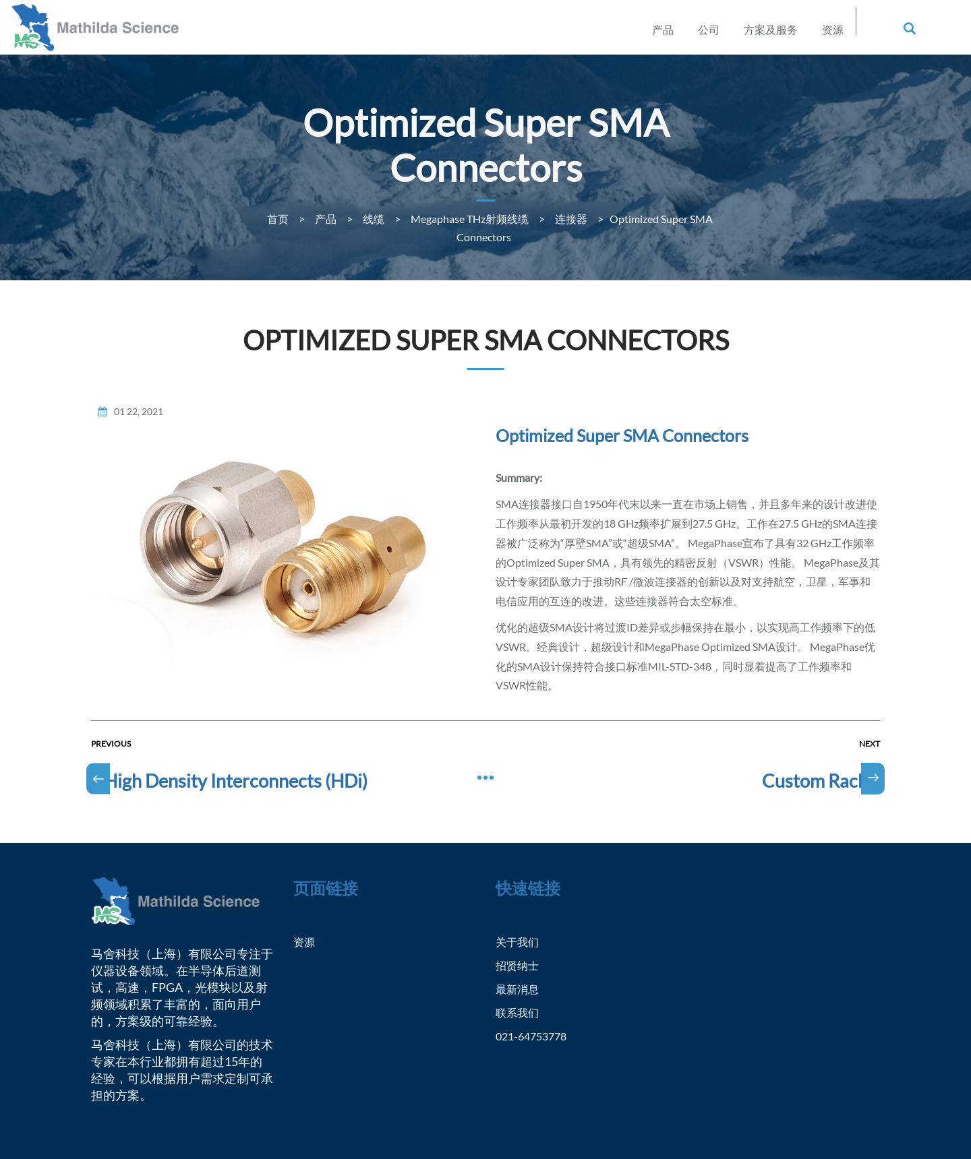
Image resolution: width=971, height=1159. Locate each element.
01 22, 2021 (138, 348)
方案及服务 (771, 29)
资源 (833, 29)
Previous (111, 680)
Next (869, 680)
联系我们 (520, 948)
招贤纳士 (520, 901)
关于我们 (520, 878)
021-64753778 (535, 972)
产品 (663, 29)
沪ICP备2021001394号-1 (555, 1120)
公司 (708, 29)
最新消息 (520, 925)
